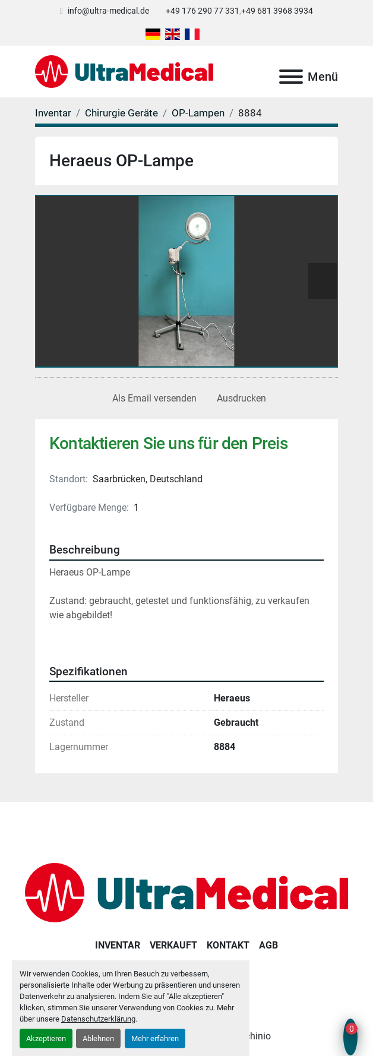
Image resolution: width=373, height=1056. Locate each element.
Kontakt (228, 945)
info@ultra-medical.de (108, 10)
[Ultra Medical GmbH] (186, 892)
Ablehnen (98, 1038)
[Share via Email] (152, 398)
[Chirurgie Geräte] (121, 113)
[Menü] (291, 76)
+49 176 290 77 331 (202, 10)
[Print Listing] (239, 398)
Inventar (117, 945)
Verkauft (173, 945)
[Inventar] (53, 113)
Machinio (251, 1036)
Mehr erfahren (155, 1038)
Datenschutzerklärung (98, 1018)
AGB (268, 945)
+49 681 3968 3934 (277, 10)
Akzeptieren (46, 1038)
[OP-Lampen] (198, 113)
